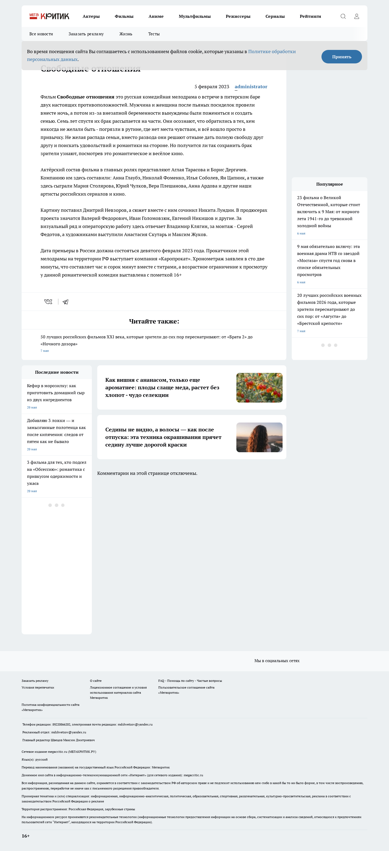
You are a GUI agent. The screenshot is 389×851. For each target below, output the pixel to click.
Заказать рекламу (86, 33)
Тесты (154, 33)
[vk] (48, 301)
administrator (251, 86)
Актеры (91, 16)
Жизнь (126, 33)
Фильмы (124, 16)
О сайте (96, 681)
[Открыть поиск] (343, 16)
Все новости (41, 33)
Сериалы (275, 16)
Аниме (156, 16)
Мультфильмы (195, 16)
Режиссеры (238, 16)
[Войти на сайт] (356, 16)
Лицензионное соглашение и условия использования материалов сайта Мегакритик (118, 692)
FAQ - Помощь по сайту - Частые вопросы (190, 681)
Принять (341, 56)
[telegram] (67, 301)
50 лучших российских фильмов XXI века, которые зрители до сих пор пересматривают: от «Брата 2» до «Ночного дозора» (154, 344)
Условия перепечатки (38, 687)
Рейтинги (310, 16)
